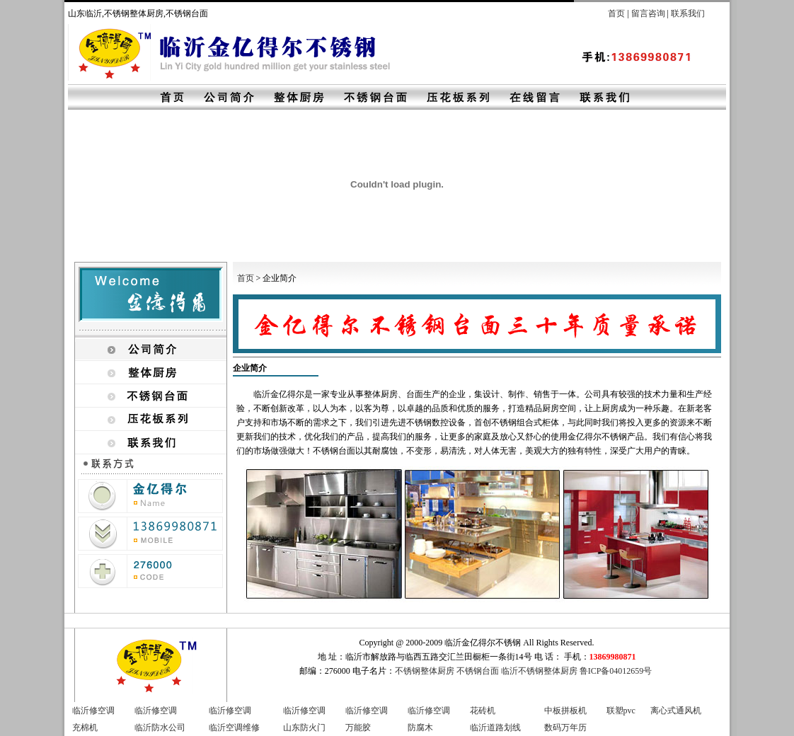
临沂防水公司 (159, 727)
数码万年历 (565, 727)
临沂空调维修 (234, 727)
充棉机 (85, 727)
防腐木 (420, 727)
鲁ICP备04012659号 (616, 671)
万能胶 (358, 727)
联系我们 (688, 13)
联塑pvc (620, 710)
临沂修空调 (93, 710)
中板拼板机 (565, 710)
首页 (616, 13)
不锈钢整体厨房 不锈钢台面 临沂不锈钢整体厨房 (486, 671)
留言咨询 (648, 13)
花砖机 (482, 710)
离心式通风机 (675, 710)
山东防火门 (304, 727)
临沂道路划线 (495, 727)
